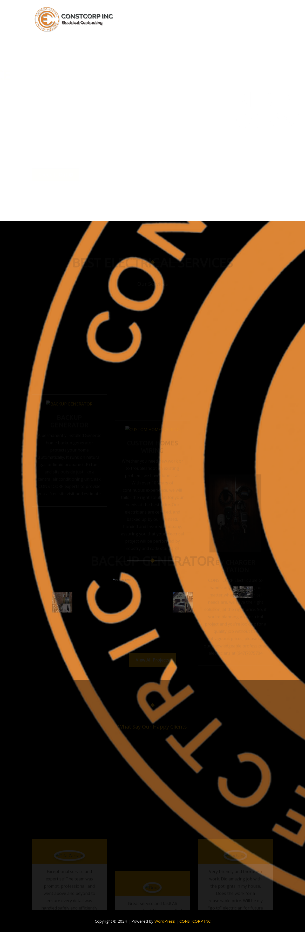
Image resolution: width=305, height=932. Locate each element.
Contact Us (258, 20)
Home (161, 20)
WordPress (164, 921)
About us (189, 20)
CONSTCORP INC (195, 921)
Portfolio (222, 20)
